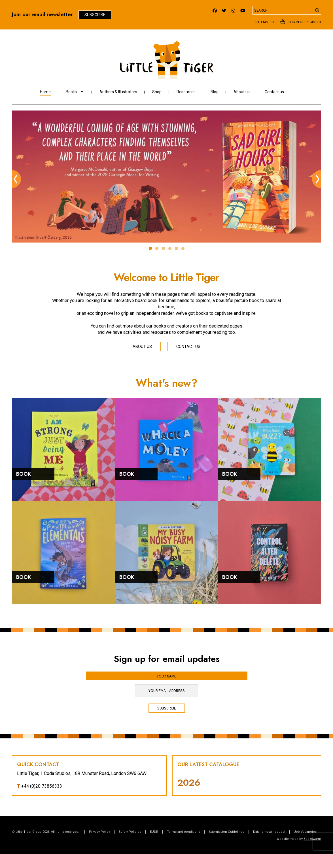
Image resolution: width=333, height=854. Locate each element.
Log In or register (305, 22)
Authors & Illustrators (118, 92)
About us (242, 92)
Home (45, 92)
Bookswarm (312, 839)
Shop (157, 92)
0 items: (267, 22)
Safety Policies (130, 832)
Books (71, 92)
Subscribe (94, 14)
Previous (16, 179)
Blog (215, 92)
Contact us (274, 92)
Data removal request (269, 832)
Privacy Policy (99, 832)
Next (316, 179)
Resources (186, 92)
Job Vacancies (305, 832)
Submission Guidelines (226, 832)
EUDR (154, 832)
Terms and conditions (183, 832)
